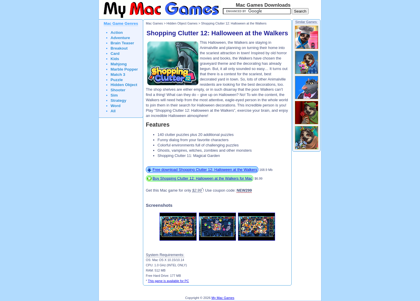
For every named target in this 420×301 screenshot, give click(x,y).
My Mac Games (222, 298)
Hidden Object (124, 85)
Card (115, 53)
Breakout (119, 48)
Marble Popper (124, 69)
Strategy (118, 100)
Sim (114, 95)
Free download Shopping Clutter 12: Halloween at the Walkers (205, 169)
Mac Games (154, 23)
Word (115, 106)
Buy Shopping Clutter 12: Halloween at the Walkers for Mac (202, 178)
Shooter (118, 90)
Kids (115, 59)
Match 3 (118, 74)
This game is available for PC (168, 281)
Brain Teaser (122, 43)
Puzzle (117, 80)
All (113, 111)
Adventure (120, 38)
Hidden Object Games (182, 23)
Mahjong (119, 64)
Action (117, 32)
